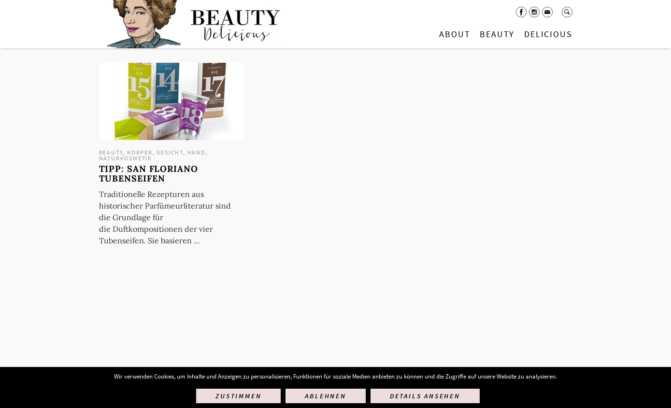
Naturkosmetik (125, 158)
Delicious (548, 34)
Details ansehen (425, 396)
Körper (140, 152)
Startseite (191, 24)
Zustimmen (238, 396)
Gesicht (170, 152)
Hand (196, 152)
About (454, 34)
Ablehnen (325, 396)
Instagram (534, 12)
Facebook (521, 12)
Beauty (497, 34)
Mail (547, 12)
